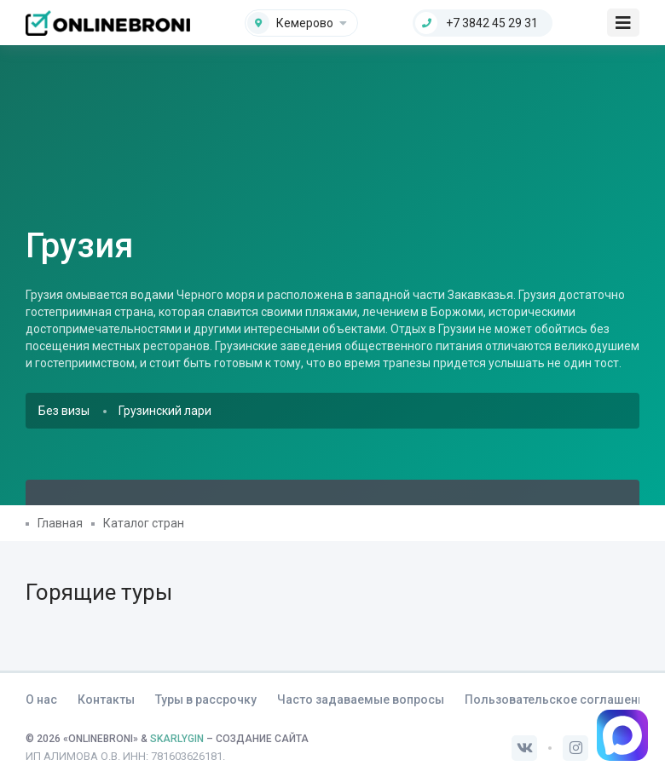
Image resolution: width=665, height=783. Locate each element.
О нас (41, 699)
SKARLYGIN (177, 739)
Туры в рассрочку (206, 699)
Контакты (106, 699)
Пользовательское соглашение (558, 699)
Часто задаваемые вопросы (360, 699)
